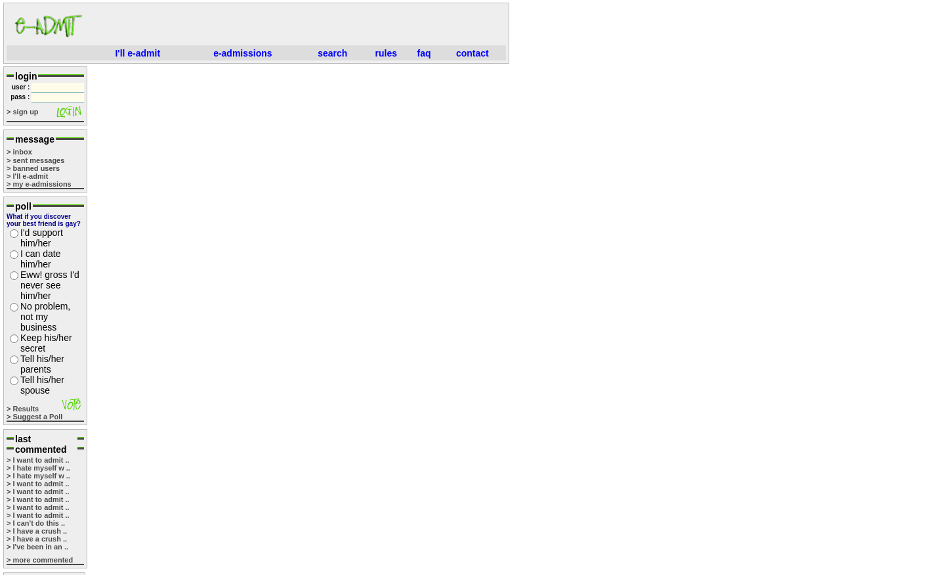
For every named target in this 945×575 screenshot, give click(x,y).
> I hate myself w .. (38, 468)
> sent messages (35, 160)
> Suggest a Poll (34, 417)
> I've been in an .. (37, 547)
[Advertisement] (299, 25)
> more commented (40, 560)
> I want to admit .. (38, 460)
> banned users (33, 168)
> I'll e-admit (27, 176)
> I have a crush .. (37, 531)
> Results (23, 409)
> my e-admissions (39, 184)
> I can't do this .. (36, 523)
